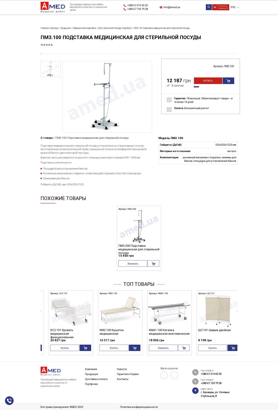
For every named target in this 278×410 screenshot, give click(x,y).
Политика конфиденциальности (139, 407)
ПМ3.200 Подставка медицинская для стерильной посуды (138, 249)
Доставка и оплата (108, 18)
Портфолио (141, 18)
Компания (47, 18)
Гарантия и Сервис (199, 18)
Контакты (230, 18)
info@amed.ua (171, 7)
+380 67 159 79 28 (137, 9)
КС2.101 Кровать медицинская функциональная (105, 333)
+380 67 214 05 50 (137, 5)
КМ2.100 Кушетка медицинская (155, 331)
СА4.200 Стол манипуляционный (57, 331)
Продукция (74, 18)
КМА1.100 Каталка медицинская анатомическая (213, 331)
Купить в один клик (208, 87)
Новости (168, 18)
